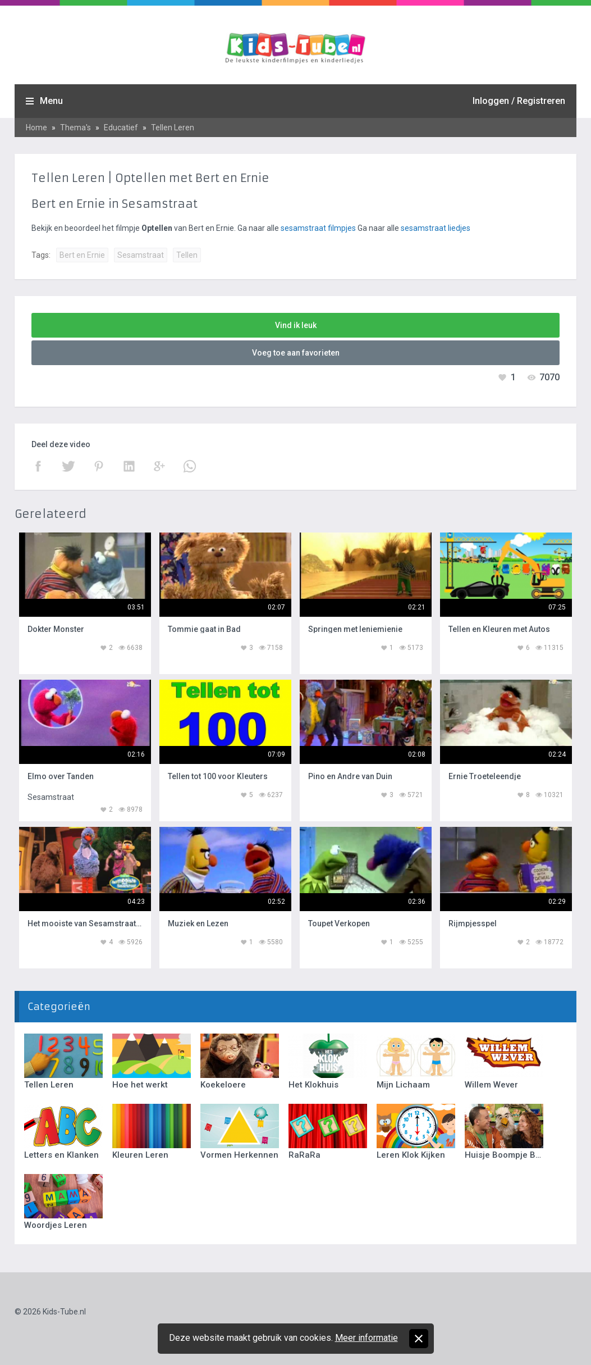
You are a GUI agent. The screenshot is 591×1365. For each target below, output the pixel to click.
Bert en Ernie (82, 255)
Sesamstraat (140, 255)
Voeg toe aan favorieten (296, 352)
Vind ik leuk (296, 325)
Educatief (121, 127)
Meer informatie (366, 1337)
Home (36, 127)
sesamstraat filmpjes (318, 228)
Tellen (187, 255)
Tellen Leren (172, 127)
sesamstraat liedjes (435, 228)
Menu (51, 100)
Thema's (75, 127)
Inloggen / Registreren (519, 100)
